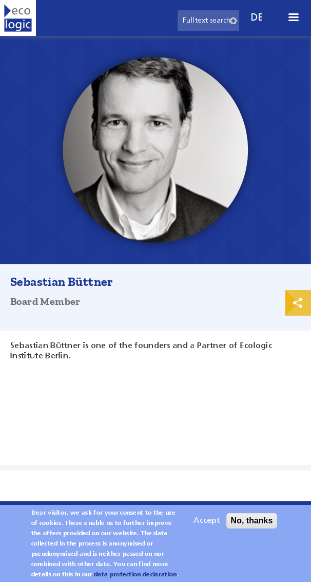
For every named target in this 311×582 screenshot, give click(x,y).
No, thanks (252, 524)
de (257, 18)
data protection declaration (135, 578)
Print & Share (298, 303)
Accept (206, 524)
